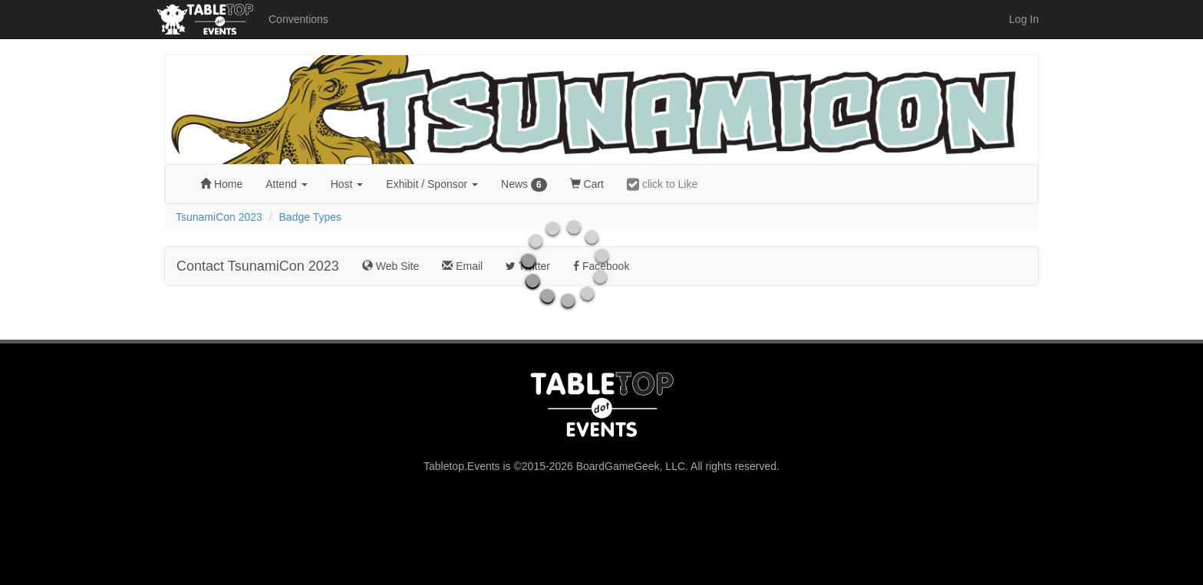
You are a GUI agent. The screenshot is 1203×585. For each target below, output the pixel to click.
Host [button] (347, 184)
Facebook (601, 266)
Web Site (390, 266)
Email (462, 266)
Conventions (298, 19)
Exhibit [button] (432, 184)
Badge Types (310, 217)
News (524, 185)
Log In (1024, 19)
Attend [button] (286, 184)
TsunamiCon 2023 (219, 217)
